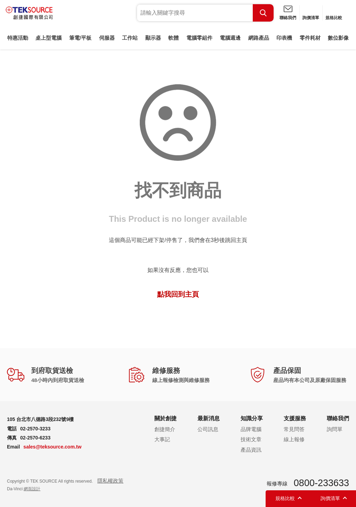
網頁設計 (32, 488)
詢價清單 (310, 17)
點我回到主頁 (178, 294)
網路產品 (258, 38)
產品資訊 (251, 450)
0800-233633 (321, 483)
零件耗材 (310, 38)
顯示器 (153, 38)
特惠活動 (17, 38)
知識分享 (252, 418)
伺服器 (107, 38)
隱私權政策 (110, 481)
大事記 (162, 439)
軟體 (173, 38)
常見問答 (294, 429)
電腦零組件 (199, 38)
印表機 (284, 38)
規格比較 (333, 17)
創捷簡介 (164, 429)
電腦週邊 (230, 38)
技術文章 (251, 439)
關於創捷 (165, 418)
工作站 (130, 38)
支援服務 (295, 418)
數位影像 (338, 38)
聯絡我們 (288, 17)
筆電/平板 (80, 38)
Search (263, 13)
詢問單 (334, 429)
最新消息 (208, 418)
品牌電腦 (251, 429)
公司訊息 (207, 429)
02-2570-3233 (35, 428)
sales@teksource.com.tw (52, 447)
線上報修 (294, 439)
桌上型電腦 (48, 38)
